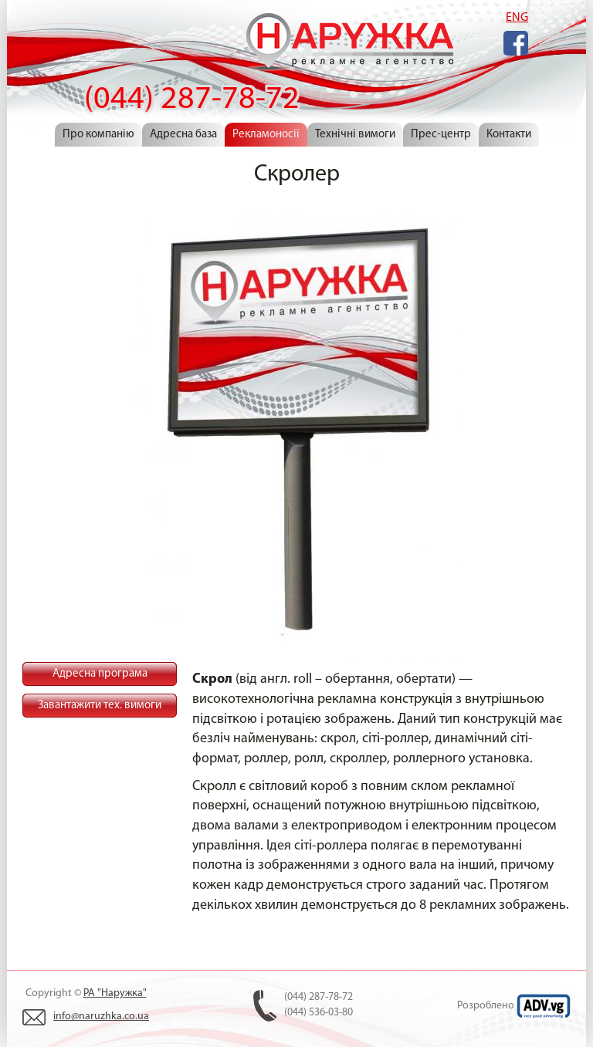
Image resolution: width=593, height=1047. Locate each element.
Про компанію (98, 134)
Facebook (515, 43)
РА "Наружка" (115, 993)
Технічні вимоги (355, 134)
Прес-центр (441, 134)
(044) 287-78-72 (347, 45)
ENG (517, 18)
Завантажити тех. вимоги (99, 705)
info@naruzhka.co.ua (101, 1016)
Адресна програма (100, 674)
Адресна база (183, 134)
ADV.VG (544, 1006)
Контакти (508, 134)
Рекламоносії (266, 134)
